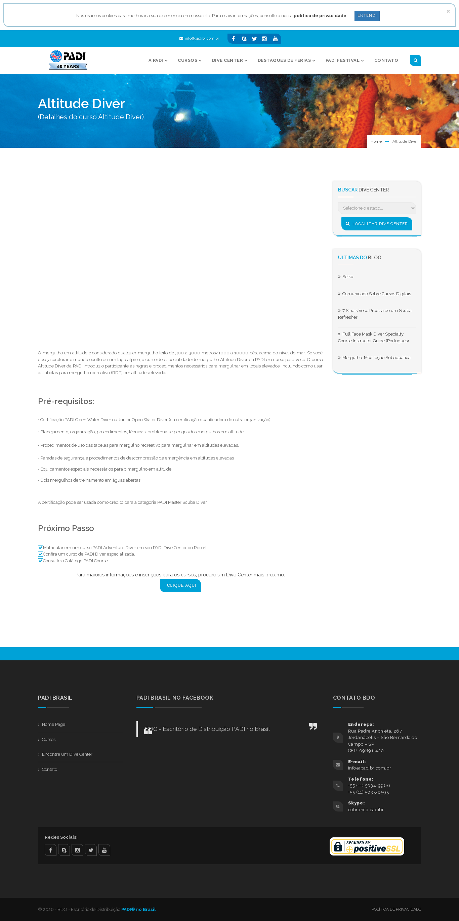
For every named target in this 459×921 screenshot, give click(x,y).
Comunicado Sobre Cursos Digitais (374, 293)
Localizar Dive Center (377, 223)
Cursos (48, 739)
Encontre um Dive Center (67, 754)
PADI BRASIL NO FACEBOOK (175, 698)
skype (64, 850)
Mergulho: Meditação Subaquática (374, 357)
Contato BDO (354, 698)
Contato (49, 769)
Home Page (53, 724)
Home (376, 141)
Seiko (345, 276)
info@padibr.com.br (199, 38)
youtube (104, 850)
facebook (50, 850)
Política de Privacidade (396, 909)
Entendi (367, 15)
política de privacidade (320, 15)
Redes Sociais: (61, 837)
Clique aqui (182, 585)
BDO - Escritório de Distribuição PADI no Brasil (207, 729)
